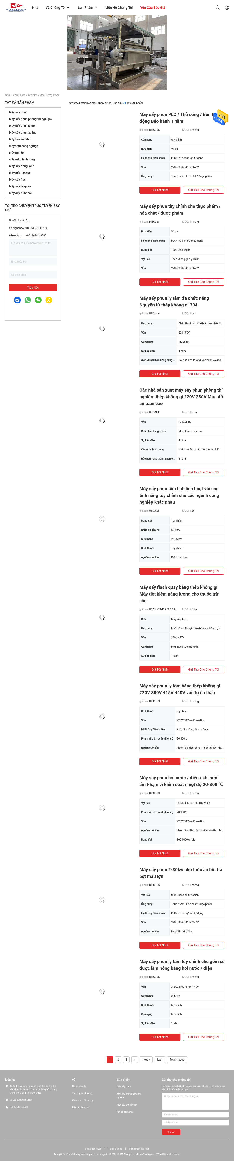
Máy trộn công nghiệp (23, 146)
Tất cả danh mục (125, 1112)
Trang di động (115, 1149)
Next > (146, 1059)
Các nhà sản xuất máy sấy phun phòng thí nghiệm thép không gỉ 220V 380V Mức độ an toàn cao (181, 396)
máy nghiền (16, 152)
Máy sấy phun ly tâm (22, 126)
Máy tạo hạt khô (19, 139)
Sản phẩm (19, 95)
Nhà (7, 95)
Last (159, 1059)
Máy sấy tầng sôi (20, 186)
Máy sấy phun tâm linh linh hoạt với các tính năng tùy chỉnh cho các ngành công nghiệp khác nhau (179, 495)
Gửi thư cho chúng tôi (203, 190)
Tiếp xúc (33, 287)
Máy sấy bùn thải (20, 193)
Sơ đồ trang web (93, 1149)
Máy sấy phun (18, 112)
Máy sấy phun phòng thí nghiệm (30, 119)
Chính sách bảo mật (139, 1149)
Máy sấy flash (18, 179)
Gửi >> (171, 1132)
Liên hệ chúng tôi (80, 1107)
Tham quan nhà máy (82, 1093)
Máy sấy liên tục (20, 173)
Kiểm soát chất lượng (82, 1100)
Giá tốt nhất (160, 190)
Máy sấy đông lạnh (21, 166)
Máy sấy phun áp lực (22, 132)
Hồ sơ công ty (79, 1086)
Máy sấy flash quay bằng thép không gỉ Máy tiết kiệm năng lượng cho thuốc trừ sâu (179, 594)
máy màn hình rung (22, 159)
